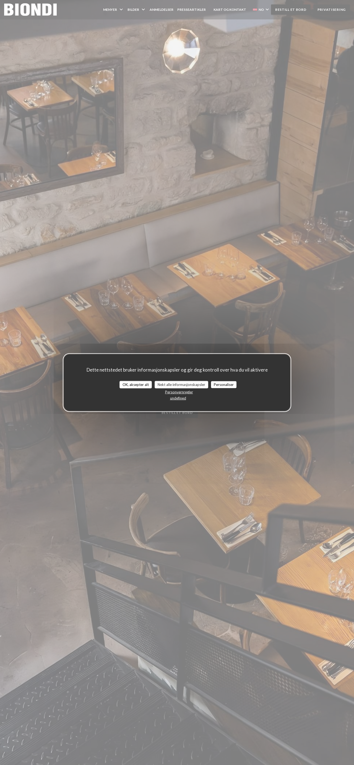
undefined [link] (178, 398)
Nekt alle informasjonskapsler (181, 384)
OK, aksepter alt (136, 384)
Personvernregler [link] (179, 392)
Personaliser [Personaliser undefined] (224, 384)
